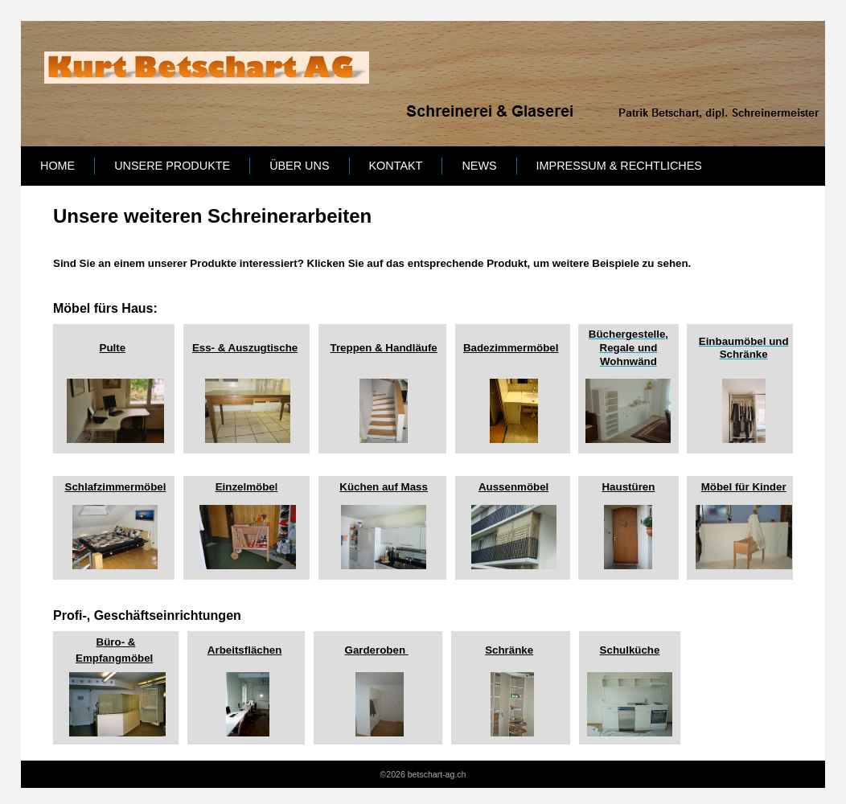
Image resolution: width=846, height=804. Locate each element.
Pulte (113, 348)
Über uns (299, 165)
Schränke (509, 650)
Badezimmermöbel (511, 348)
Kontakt (396, 165)
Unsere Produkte (172, 165)
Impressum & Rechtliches (619, 165)
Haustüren (628, 487)
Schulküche (630, 650)
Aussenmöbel (513, 487)
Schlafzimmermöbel (115, 487)
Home (57, 165)
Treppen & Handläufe (383, 348)
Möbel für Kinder (743, 487)
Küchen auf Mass (383, 487)
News (479, 165)
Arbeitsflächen (244, 650)
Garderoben (377, 650)
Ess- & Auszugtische (245, 348)
